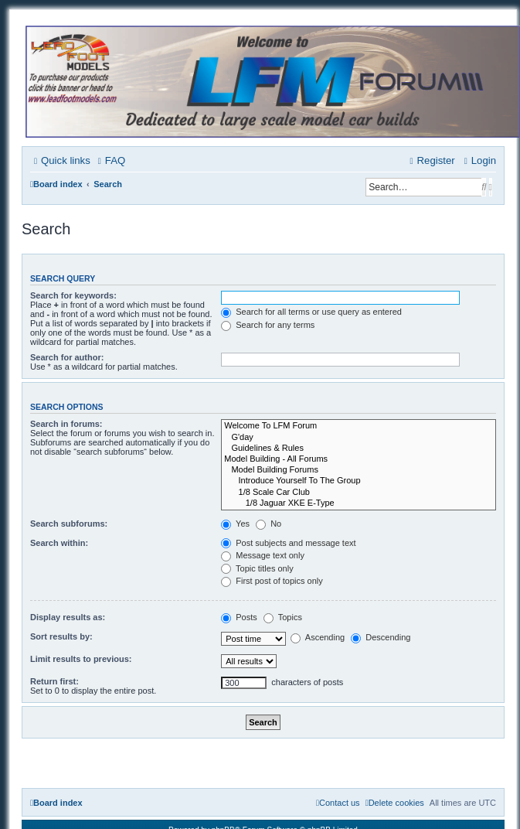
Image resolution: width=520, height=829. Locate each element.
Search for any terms (267, 324)
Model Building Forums (359, 470)
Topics (282, 617)
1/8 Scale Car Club (359, 492)
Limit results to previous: (80, 659)
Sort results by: (61, 636)
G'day (359, 437)
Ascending (318, 637)
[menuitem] (109, 161)
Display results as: (67, 617)
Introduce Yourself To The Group (359, 481)
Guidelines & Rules (359, 448)
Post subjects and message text (288, 543)
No (268, 523)
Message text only (262, 555)
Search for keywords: (73, 295)
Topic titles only (257, 568)
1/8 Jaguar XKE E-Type (359, 503)
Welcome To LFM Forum (359, 426)
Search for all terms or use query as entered (311, 311)
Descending (380, 637)
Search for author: (67, 357)
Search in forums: (66, 423)
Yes (235, 523)
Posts (239, 617)
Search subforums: (68, 523)
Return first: (54, 681)
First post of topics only (272, 580)
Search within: (59, 543)
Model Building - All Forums (359, 459)
